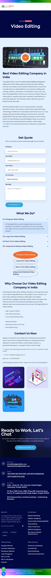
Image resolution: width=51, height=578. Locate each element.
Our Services (9, 175)
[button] (25, 255)
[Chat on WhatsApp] (4, 569)
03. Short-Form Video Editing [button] (14, 241)
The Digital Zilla (8, 124)
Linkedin (4, 535)
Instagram (13, 532)
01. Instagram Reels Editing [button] (13, 219)
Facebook (5, 532)
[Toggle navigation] (48, 6)
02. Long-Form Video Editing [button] (14, 236)
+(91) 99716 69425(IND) (35, 474)
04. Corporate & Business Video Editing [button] (18, 246)
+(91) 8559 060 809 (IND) (16, 474)
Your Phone (9, 165)
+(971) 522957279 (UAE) (16, 477)
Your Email (8, 156)
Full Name (8, 147)
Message (8, 184)
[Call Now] (4, 574)
